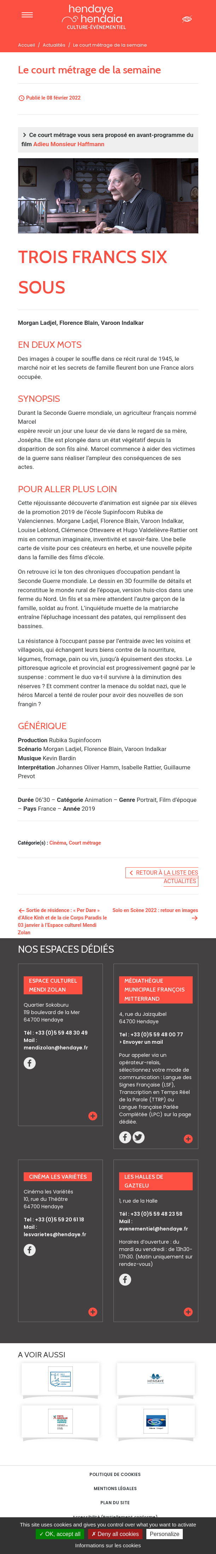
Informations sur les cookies (108, 1545)
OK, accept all (60, 1534)
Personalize (165, 1534)
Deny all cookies (115, 1534)
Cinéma (57, 843)
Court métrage (85, 843)
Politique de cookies (115, 1474)
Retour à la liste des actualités (163, 877)
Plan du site (115, 1503)
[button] (92, 1116)
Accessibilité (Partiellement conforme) (115, 1517)
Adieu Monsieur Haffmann (68, 144)
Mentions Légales (115, 1488)
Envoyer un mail (143, 1042)
